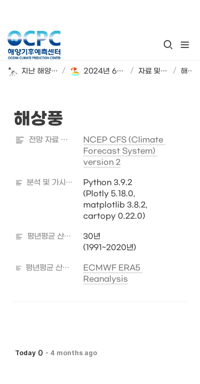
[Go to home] (33, 45)
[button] (168, 44)
